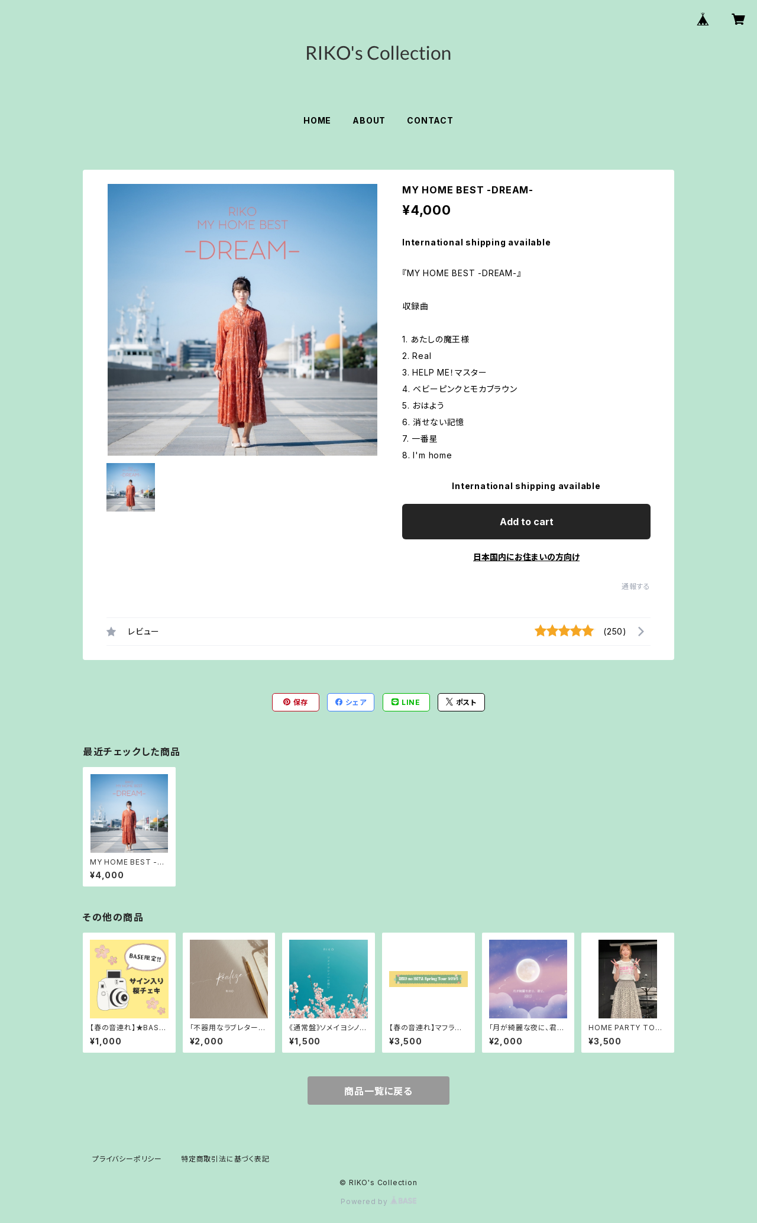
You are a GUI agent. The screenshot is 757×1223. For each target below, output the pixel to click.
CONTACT (430, 120)
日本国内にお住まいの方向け (526, 557)
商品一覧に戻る (378, 1091)
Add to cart (527, 522)
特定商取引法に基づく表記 (225, 1158)
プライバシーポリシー (127, 1158)
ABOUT (369, 120)
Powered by (378, 1201)
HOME (317, 120)
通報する (636, 586)
